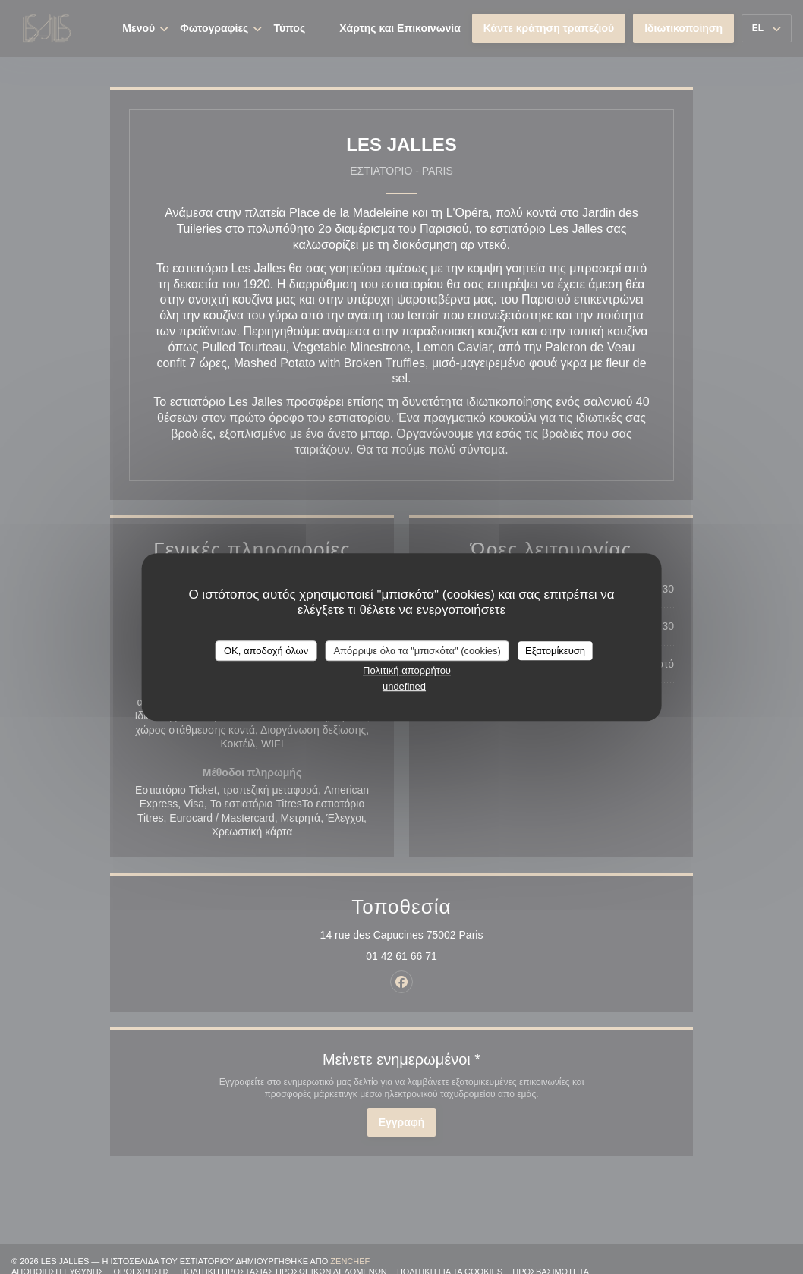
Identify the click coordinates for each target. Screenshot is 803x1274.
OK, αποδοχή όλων (266, 650)
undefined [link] (404, 686)
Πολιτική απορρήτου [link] (407, 670)
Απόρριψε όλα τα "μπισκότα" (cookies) (417, 650)
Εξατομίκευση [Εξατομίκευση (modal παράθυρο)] (555, 650)
